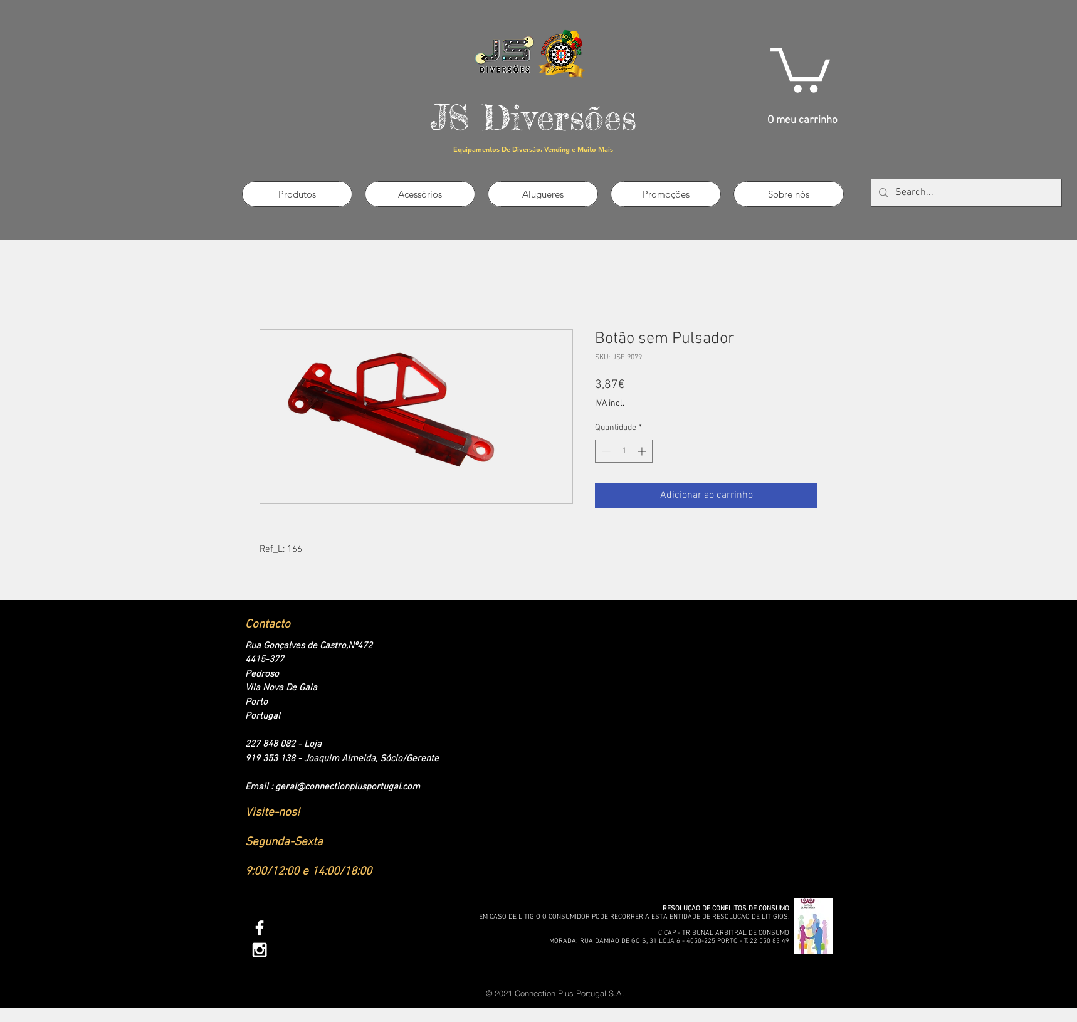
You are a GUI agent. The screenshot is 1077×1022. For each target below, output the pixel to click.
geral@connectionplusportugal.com (347, 787)
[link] (800, 68)
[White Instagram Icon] (260, 950)
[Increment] (643, 451)
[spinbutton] (623, 451)
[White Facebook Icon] (260, 928)
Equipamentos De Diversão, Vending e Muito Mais (533, 149)
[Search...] (965, 192)
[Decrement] (604, 451)
